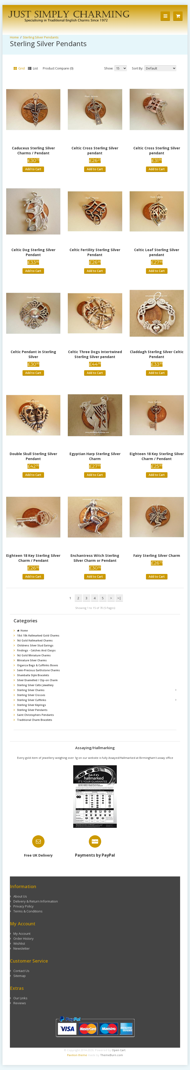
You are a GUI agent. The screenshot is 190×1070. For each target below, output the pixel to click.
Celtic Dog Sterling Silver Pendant (33, 252)
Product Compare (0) (58, 68)
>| (119, 598)
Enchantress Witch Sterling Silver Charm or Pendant (95, 558)
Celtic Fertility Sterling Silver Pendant (95, 252)
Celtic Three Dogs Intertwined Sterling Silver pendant (95, 354)
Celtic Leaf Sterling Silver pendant (156, 252)
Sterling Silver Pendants (41, 37)
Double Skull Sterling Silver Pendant (33, 456)
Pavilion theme (77, 1055)
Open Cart (118, 1050)
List (33, 68)
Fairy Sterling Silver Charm (156, 555)
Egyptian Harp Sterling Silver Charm (95, 456)
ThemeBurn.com (111, 1055)
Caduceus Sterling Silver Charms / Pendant (33, 150)
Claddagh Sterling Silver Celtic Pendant (157, 354)
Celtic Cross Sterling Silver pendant (94, 150)
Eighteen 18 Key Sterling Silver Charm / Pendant (157, 456)
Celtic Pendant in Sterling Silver (33, 354)
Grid (19, 68)
